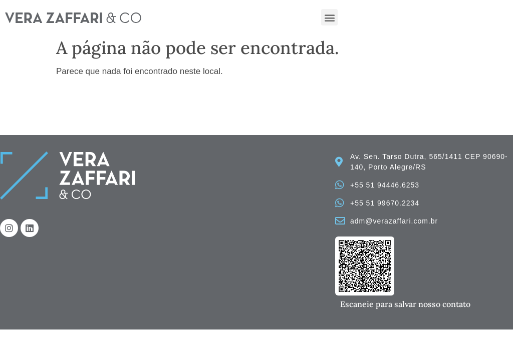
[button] (329, 17)
